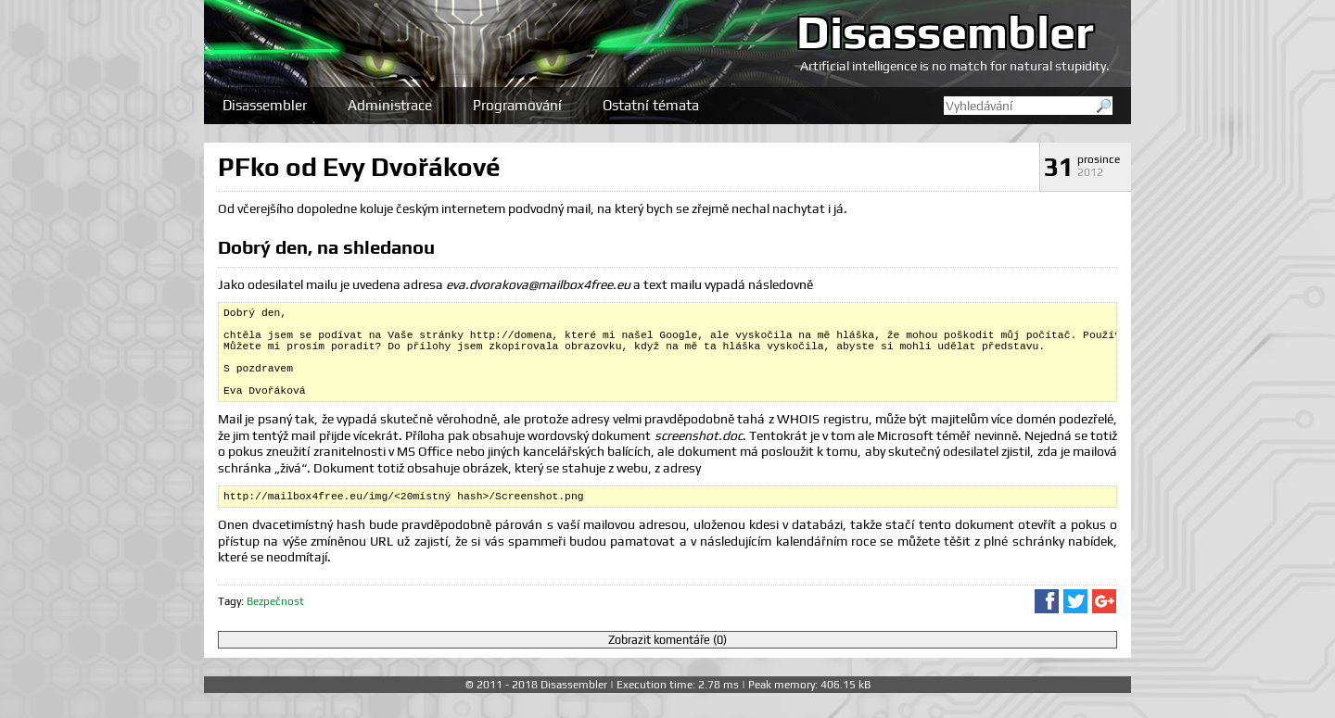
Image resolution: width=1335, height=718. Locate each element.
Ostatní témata (651, 105)
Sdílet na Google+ (1104, 626)
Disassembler (945, 31)
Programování (517, 105)
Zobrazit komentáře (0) (667, 665)
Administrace (390, 105)
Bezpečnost (275, 626)
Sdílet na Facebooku (1047, 626)
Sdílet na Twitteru (1075, 626)
